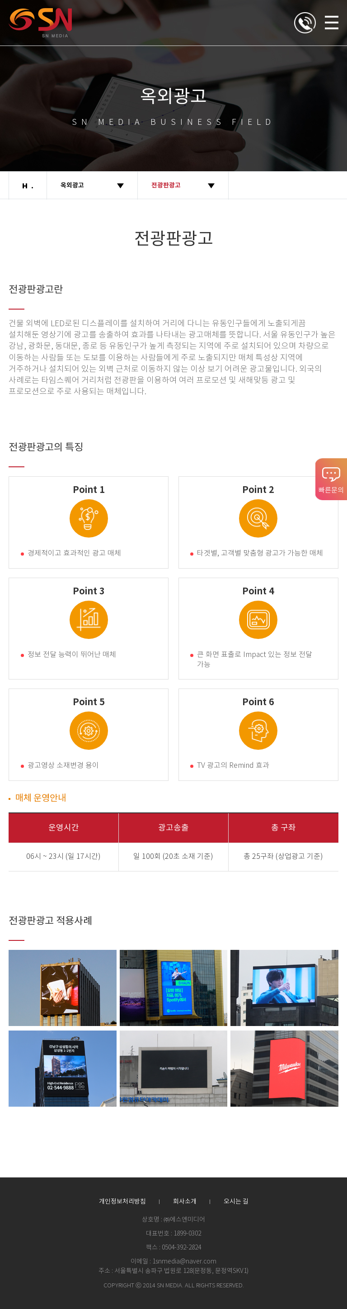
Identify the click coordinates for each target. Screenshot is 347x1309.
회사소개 (185, 1201)
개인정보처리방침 (122, 1201)
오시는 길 (236, 1201)
